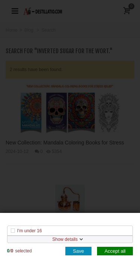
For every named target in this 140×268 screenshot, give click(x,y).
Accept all (115, 251)
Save (78, 251)
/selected (19, 250)
